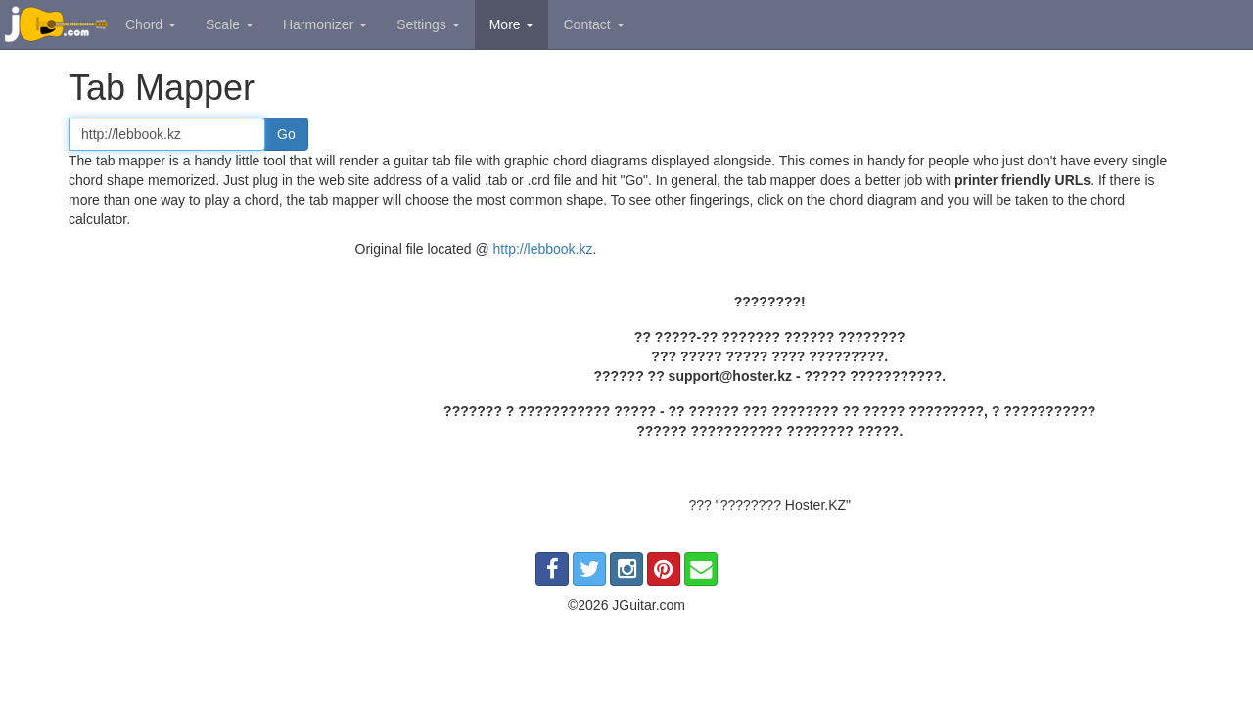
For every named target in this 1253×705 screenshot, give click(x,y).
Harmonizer (325, 24)
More (511, 24)
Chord (150, 24)
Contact (593, 24)
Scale (230, 24)
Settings (427, 24)
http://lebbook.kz (543, 249)
